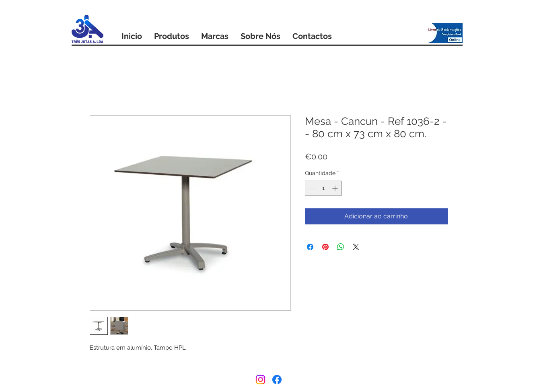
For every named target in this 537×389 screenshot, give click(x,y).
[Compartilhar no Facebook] (310, 247)
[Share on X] (356, 247)
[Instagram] (260, 379)
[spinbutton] (323, 188)
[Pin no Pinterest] (325, 247)
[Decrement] (311, 188)
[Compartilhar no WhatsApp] (341, 247)
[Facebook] (277, 379)
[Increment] (336, 188)
